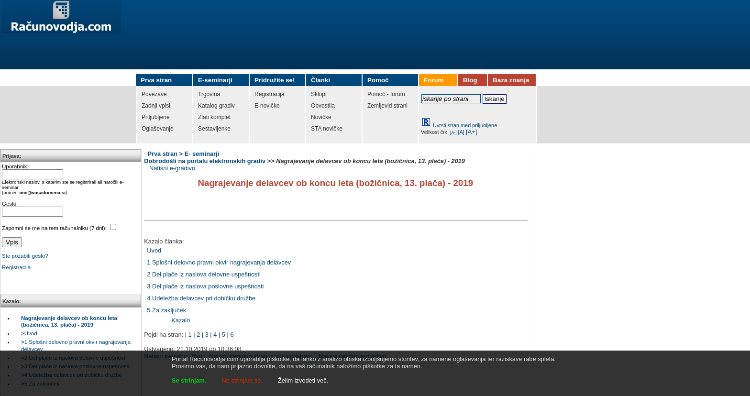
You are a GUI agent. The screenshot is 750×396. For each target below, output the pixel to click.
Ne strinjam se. (242, 380)
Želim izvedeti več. (303, 380)
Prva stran (162, 153)
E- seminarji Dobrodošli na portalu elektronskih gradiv (204, 157)
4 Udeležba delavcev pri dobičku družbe (201, 298)
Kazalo (180, 320)
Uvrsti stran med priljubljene (465, 125)
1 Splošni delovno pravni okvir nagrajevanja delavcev (219, 262)
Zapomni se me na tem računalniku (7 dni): (55, 228)
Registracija (16, 267)
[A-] (453, 132)
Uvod (30, 333)
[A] (461, 132)
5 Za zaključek (166, 310)
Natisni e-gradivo (172, 168)
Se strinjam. (189, 380)
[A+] (471, 131)
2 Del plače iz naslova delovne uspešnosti (204, 274)
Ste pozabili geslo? (25, 256)
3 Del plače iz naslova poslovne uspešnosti (205, 286)
